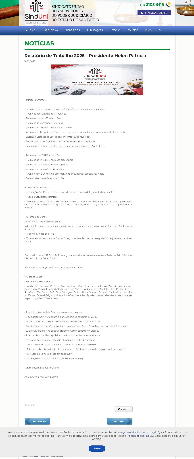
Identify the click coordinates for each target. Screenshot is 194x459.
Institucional (50, 30)
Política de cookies (138, 435)
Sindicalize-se (154, 12)
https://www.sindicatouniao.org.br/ (137, 432)
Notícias (115, 30)
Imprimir (123, 409)
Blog (148, 30)
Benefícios (73, 30)
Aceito (97, 448)
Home (30, 30)
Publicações (95, 30)
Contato (132, 30)
